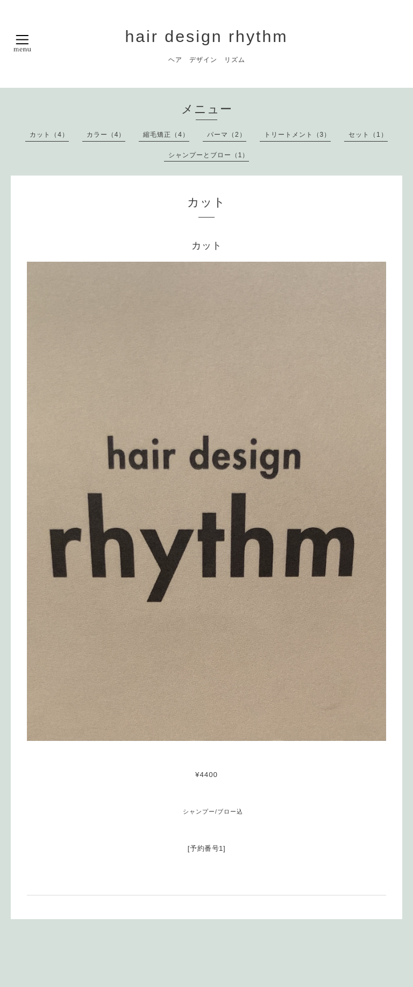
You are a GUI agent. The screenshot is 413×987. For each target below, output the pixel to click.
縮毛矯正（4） (166, 134)
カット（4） (49, 134)
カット (206, 245)
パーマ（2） (226, 134)
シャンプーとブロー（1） (209, 155)
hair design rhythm (206, 36)
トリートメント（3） (297, 134)
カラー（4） (106, 134)
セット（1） (368, 134)
